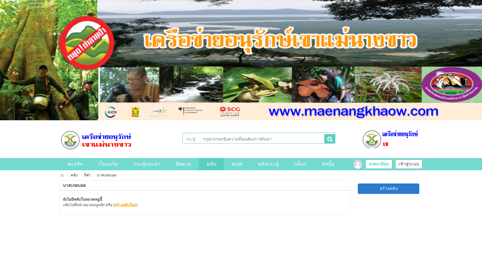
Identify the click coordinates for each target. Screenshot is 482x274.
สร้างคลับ (389, 188)
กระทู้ (190, 139)
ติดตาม (183, 164)
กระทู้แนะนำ (146, 164)
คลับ (211, 164)
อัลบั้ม (328, 164)
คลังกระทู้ (268, 164)
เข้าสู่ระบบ (409, 164)
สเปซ (237, 164)
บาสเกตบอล (106, 175)
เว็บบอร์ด (108, 164)
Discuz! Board (62, 175)
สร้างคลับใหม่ (125, 205)
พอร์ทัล (75, 164)
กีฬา (87, 175)
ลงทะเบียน (379, 164)
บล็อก (300, 164)
